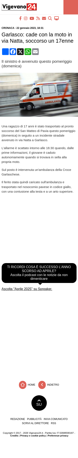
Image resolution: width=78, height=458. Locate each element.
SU (39, 403)
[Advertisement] (39, 334)
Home (27, 385)
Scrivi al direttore (35, 423)
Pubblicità (34, 419)
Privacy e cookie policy (33, 435)
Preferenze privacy (58, 435)
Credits (14, 435)
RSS (53, 423)
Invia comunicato (56, 419)
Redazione (17, 419)
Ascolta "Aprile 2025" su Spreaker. (27, 289)
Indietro (48, 385)
